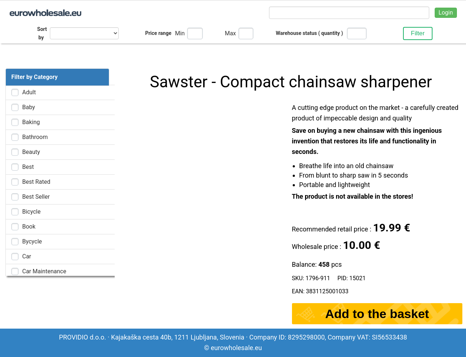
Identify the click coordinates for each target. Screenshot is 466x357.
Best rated (36, 181)
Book (28, 226)
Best (28, 166)
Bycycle (32, 241)
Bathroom (35, 137)
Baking (31, 122)
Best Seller (36, 196)
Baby (28, 107)
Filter (418, 33)
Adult (29, 92)
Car (26, 256)
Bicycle (31, 211)
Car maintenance (44, 271)
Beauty (31, 151)
